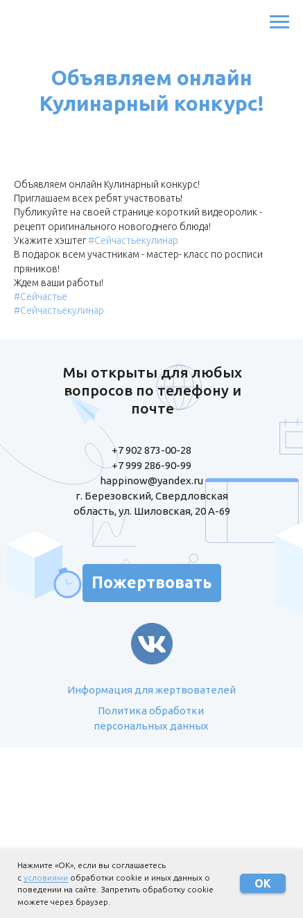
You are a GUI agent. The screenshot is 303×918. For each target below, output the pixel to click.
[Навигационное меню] (279, 22)
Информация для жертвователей (151, 690)
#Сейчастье (40, 296)
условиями (46, 877)
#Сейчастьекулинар (133, 240)
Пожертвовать (151, 582)
